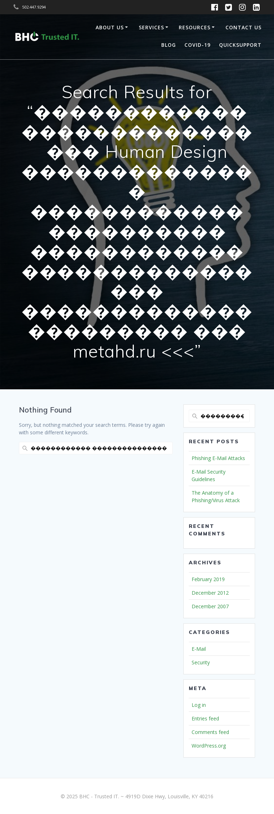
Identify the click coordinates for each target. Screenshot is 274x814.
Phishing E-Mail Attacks (218, 458)
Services (151, 27)
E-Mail (199, 648)
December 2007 (210, 606)
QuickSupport (240, 44)
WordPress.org (209, 745)
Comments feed (210, 732)
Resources (194, 27)
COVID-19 (197, 44)
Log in (199, 704)
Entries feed (205, 718)
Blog (168, 44)
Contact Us (243, 27)
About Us (110, 27)
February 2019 (208, 579)
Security (201, 662)
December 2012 (210, 592)
